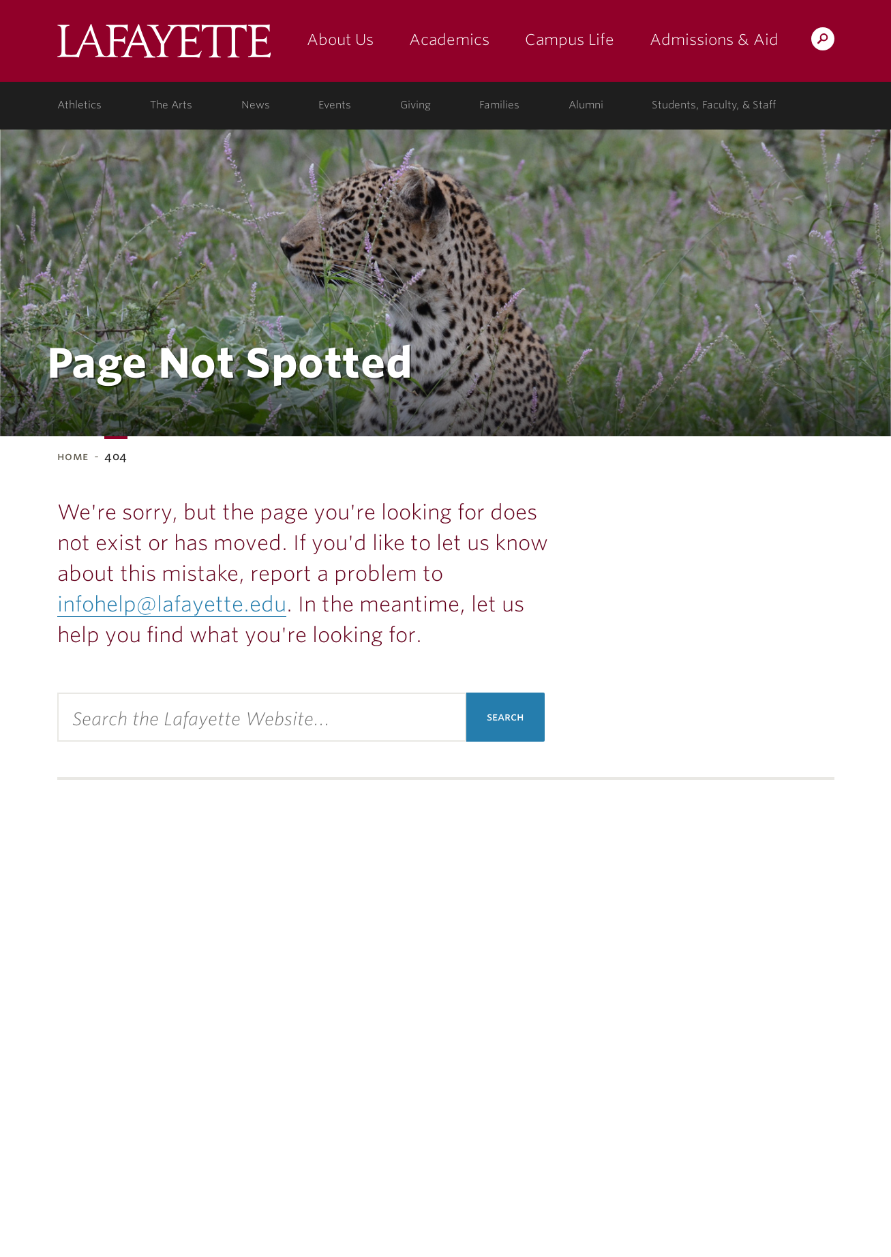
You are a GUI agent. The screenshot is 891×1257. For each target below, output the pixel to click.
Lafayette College (164, 46)
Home (73, 456)
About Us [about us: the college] (340, 39)
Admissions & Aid (714, 39)
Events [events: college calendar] (334, 105)
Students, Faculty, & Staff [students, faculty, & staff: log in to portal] (714, 105)
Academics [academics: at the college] (449, 39)
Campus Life (569, 39)
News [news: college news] (255, 105)
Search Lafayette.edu (822, 41)
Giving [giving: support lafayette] (415, 105)
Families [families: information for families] (499, 105)
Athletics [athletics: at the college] (79, 105)
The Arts (171, 105)
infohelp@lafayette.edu (171, 604)
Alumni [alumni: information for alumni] (586, 105)
